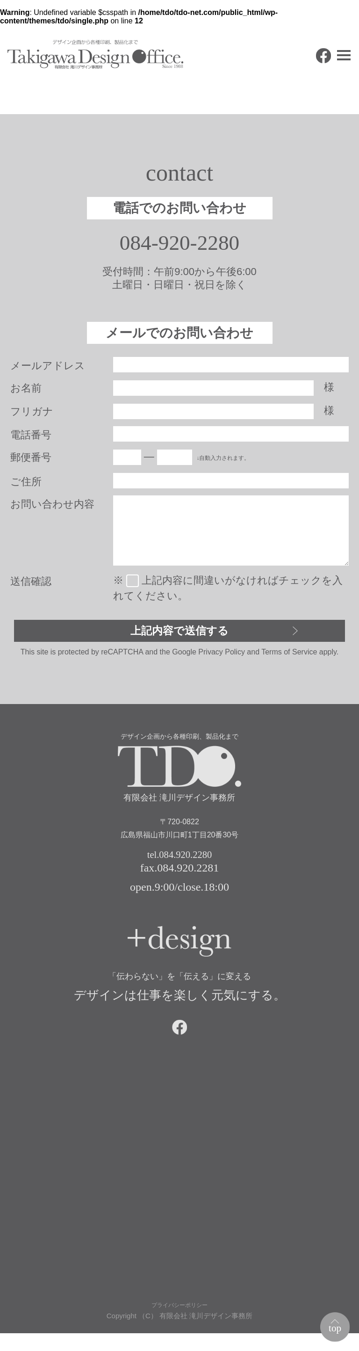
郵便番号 (30, 460)
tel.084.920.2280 (179, 862)
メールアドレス (47, 368)
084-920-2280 (179, 244)
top (331, 1325)
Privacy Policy (221, 659)
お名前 (26, 391)
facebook (306, 73)
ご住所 (26, 484)
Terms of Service (289, 659)
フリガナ (31, 414)
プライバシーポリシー (179, 1322)
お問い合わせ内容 (52, 507)
